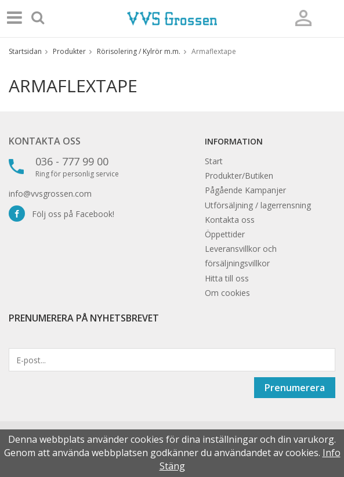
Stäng (172, 466)
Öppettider (225, 234)
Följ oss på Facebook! (61, 213)
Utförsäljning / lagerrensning (258, 205)
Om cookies (227, 292)
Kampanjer (265, 190)
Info (332, 452)
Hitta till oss (227, 278)
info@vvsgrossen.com (50, 193)
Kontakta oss (45, 141)
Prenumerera (295, 387)
